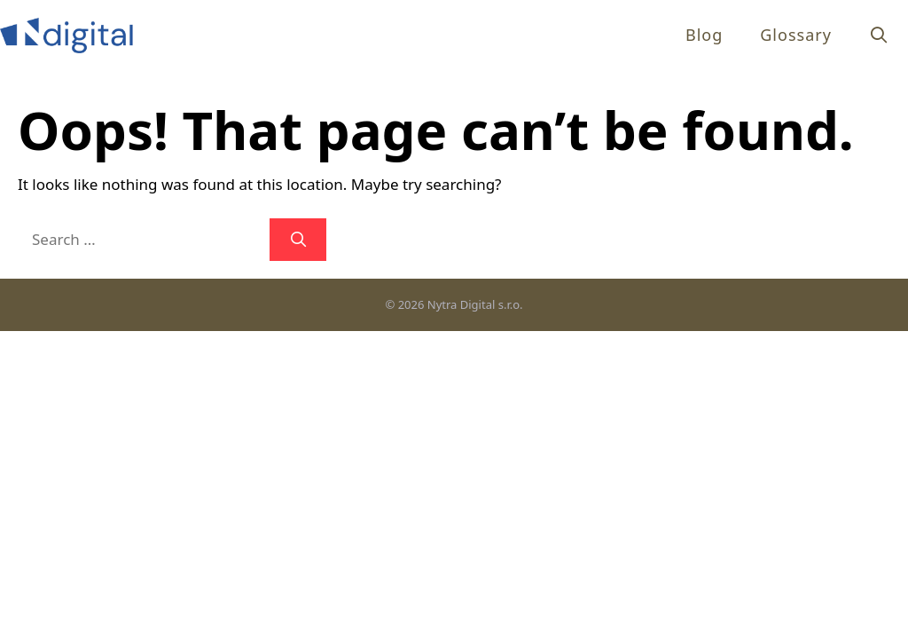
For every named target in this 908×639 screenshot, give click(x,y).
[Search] (298, 239)
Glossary (796, 34)
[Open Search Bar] (879, 35)
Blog (704, 34)
